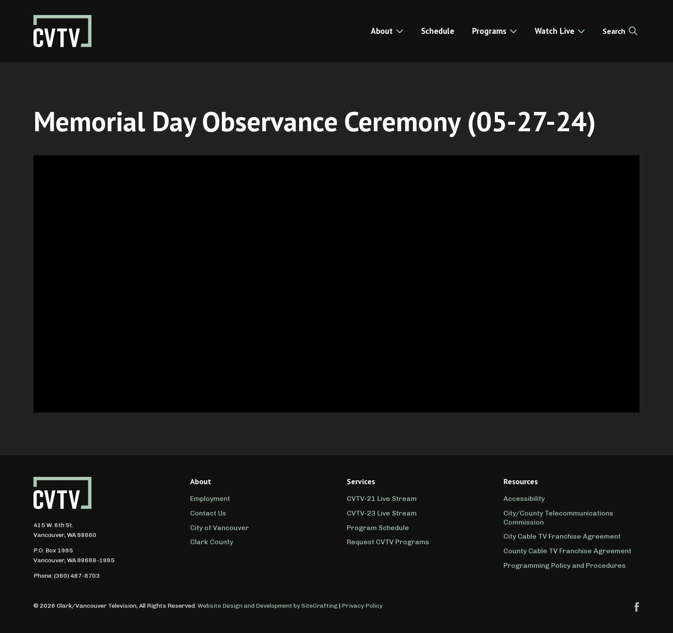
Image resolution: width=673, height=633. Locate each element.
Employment (210, 498)
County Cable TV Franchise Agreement (567, 551)
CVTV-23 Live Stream (382, 513)
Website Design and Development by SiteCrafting (267, 605)
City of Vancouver (219, 528)
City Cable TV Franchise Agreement (562, 536)
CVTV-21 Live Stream (382, 498)
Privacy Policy (362, 605)
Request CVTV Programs (388, 542)
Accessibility (524, 498)
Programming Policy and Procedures (564, 565)
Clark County (211, 542)
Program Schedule (378, 528)
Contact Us (208, 513)
